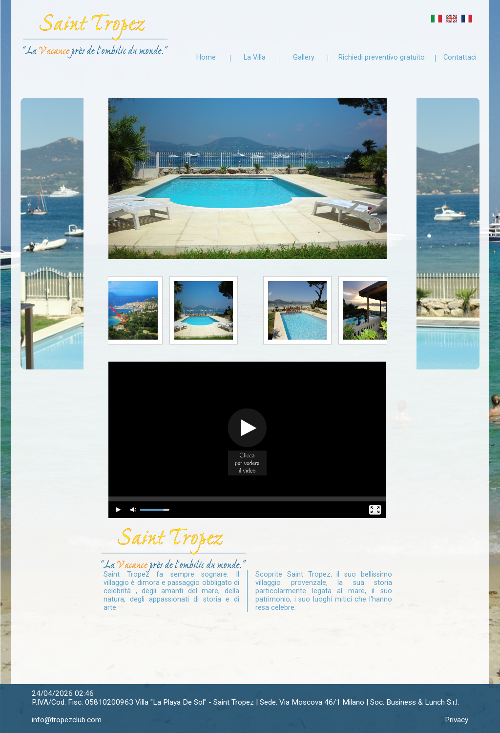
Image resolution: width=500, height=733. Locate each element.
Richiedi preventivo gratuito (381, 57)
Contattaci (460, 57)
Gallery (303, 57)
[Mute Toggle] (133, 510)
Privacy (456, 719)
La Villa (255, 57)
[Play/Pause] (119, 510)
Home (206, 57)
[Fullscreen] (375, 510)
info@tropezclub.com (67, 719)
